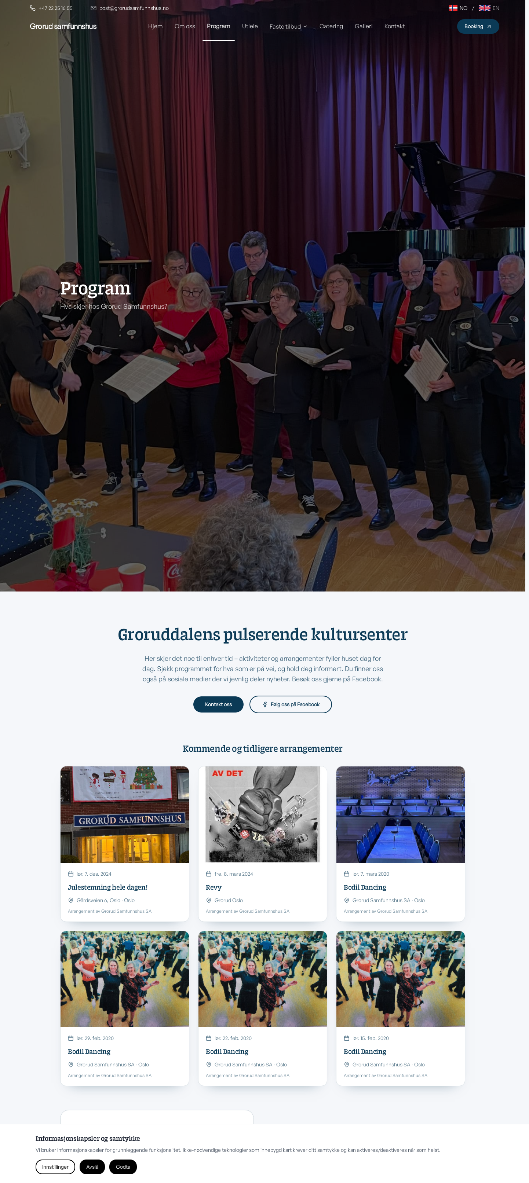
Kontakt (394, 26)
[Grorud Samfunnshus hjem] (63, 26)
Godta (123, 1167)
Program (218, 26)
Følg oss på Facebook (291, 704)
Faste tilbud (289, 26)
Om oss (185, 26)
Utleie (250, 26)
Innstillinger (55, 1167)
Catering (331, 26)
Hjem (155, 26)
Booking (478, 26)
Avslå (92, 1167)
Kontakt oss (218, 704)
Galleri (364, 26)
